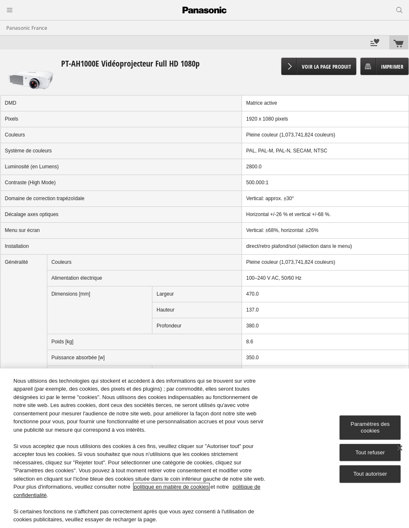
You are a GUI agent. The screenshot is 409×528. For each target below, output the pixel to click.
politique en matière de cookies (171, 487)
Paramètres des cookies (370, 427)
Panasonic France (26, 27)
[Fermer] (400, 448)
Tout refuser (370, 452)
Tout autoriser (370, 474)
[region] (204, 448)
